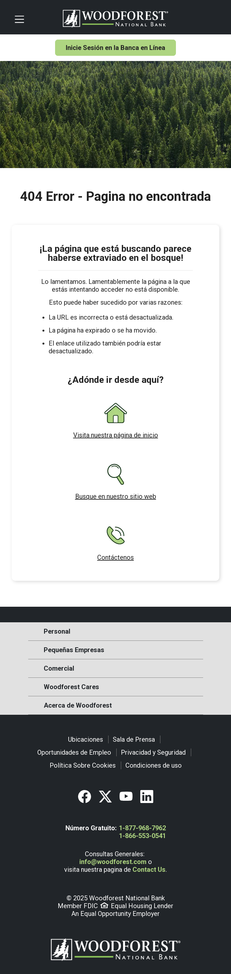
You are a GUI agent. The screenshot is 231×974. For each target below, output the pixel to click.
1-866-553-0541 (142, 836)
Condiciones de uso (153, 765)
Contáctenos (115, 557)
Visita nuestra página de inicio (115, 435)
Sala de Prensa (134, 739)
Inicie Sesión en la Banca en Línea (115, 48)
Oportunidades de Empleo (74, 752)
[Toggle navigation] (36, 18)
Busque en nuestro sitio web (115, 496)
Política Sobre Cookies (83, 765)
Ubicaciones (85, 739)
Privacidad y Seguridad (153, 752)
